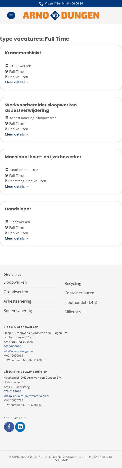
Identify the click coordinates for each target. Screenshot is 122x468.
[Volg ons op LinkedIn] (20, 427)
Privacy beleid (101, 457)
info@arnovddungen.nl (18, 351)
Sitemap (61, 460)
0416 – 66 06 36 (72, 3)
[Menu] (11, 15)
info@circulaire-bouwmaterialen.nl (26, 396)
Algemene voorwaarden (65, 457)
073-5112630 (12, 391)
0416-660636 (12, 346)
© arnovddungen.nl (25, 457)
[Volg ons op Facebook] (9, 427)
